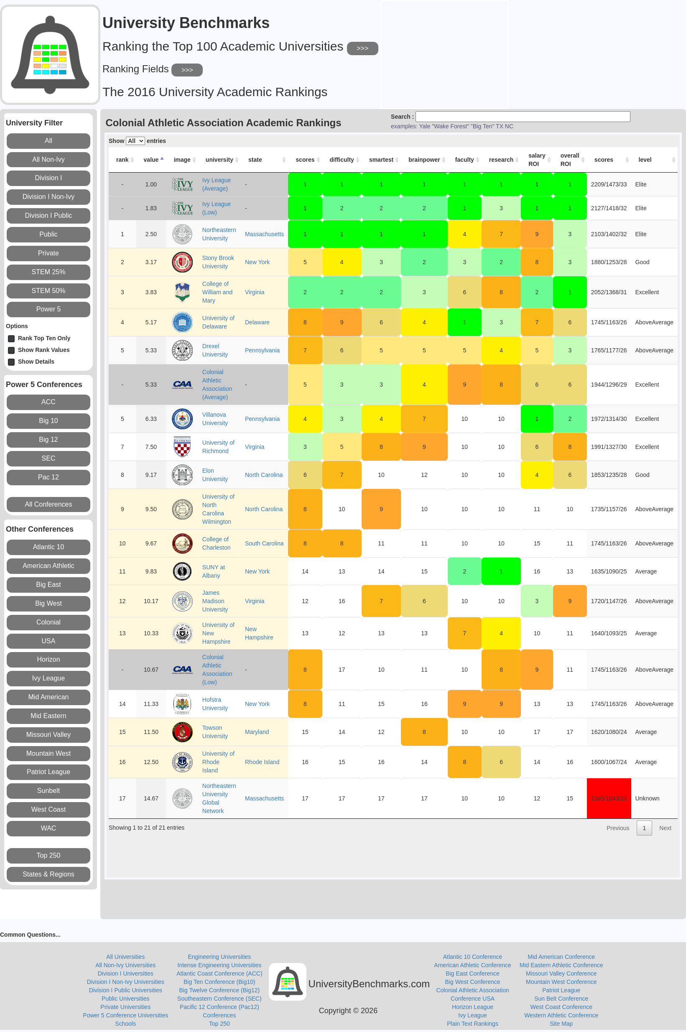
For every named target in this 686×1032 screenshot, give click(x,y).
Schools (125, 1023)
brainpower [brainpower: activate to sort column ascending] (424, 159)
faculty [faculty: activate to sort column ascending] (464, 159)
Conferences (219, 1015)
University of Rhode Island (218, 762)
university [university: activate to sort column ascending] (219, 159)
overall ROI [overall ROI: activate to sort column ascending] (570, 159)
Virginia (254, 292)
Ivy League (472, 1015)
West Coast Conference (561, 1007)
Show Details (31, 362)
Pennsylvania (262, 350)
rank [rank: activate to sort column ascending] (122, 159)
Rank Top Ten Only (39, 339)
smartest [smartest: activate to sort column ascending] (381, 159)
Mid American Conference (561, 956)
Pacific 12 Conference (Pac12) (219, 1007)
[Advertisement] (444, 53)
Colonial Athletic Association (472, 990)
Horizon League (472, 1007)
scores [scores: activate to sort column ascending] (305, 159)
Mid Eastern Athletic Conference (561, 965)
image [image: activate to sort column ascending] (181, 159)
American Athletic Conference (472, 965)
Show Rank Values (39, 350)
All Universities (125, 956)
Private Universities (125, 1007)
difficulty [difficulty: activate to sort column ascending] (342, 159)
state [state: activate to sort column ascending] (255, 159)
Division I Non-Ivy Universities (125, 981)
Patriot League (561, 990)
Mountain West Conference (561, 981)
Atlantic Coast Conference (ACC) (219, 973)
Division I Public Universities (125, 990)
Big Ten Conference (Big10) (219, 981)
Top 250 (219, 1023)
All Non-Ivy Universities (125, 965)
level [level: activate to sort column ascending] (645, 159)
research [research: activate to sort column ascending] (501, 159)
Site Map (561, 1023)
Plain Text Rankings (472, 1023)
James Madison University (215, 601)
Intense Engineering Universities (219, 965)
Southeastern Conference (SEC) (219, 998)
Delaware (257, 322)
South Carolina (264, 543)
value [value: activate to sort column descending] (151, 159)
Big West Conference (472, 981)
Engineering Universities (219, 956)
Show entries (137, 141)
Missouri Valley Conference (561, 973)
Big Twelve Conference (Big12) (219, 990)
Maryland (257, 732)
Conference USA (473, 998)
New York (257, 262)
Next (665, 828)
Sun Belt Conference (561, 998)
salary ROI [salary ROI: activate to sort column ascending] (536, 159)
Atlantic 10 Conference (472, 956)
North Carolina (264, 474)
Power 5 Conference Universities (125, 1015)
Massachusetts (264, 234)
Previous (618, 828)
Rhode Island (262, 762)
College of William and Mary (217, 292)
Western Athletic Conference (561, 1015)
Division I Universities (125, 973)
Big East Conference (472, 973)
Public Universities (125, 998)
